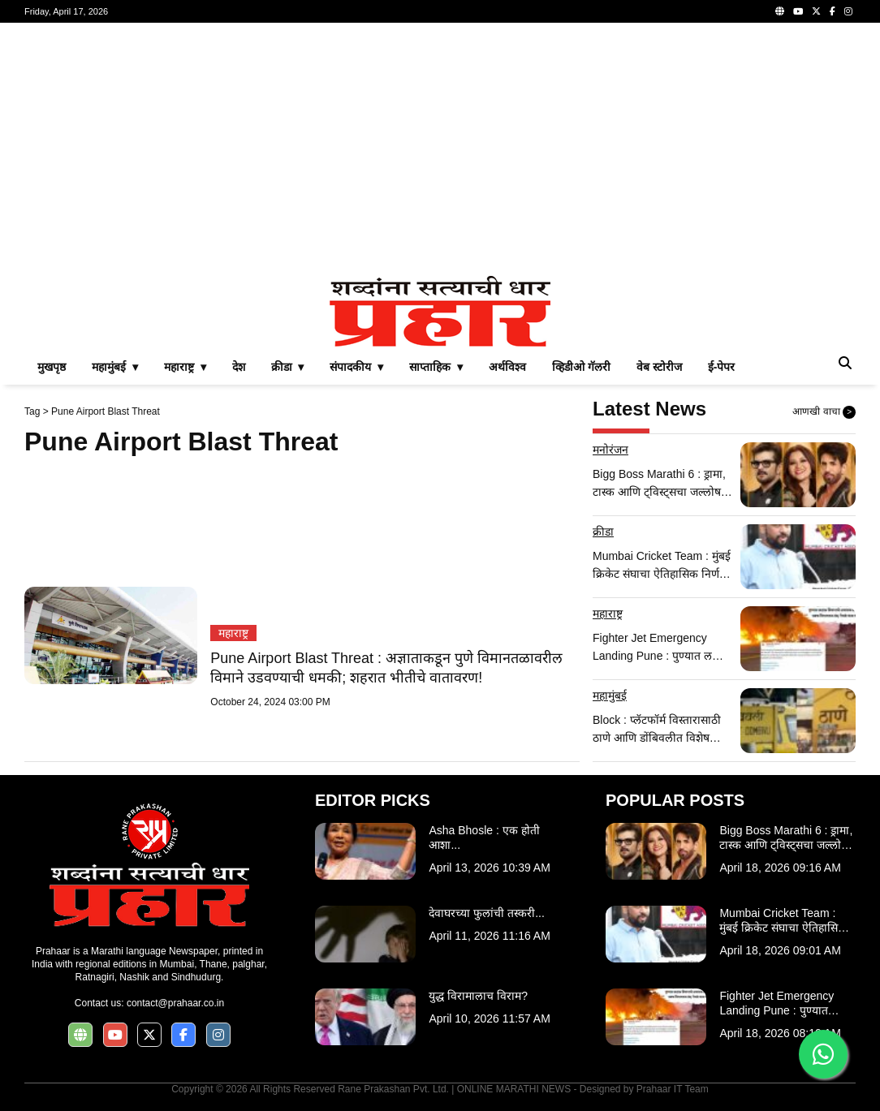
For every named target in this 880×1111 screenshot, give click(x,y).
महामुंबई (610, 695)
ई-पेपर (721, 366)
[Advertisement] (440, 149)
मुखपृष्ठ (51, 366)
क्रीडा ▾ (287, 366)
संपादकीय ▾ (356, 366)
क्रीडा (603, 531)
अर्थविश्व (507, 366)
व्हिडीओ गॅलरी (581, 366)
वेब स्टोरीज (659, 366)
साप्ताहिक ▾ (436, 366)
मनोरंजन (610, 449)
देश (238, 366)
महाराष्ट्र (233, 633)
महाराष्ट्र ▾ (185, 366)
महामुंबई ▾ (115, 366)
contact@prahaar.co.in (175, 1003)
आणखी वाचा (824, 412)
